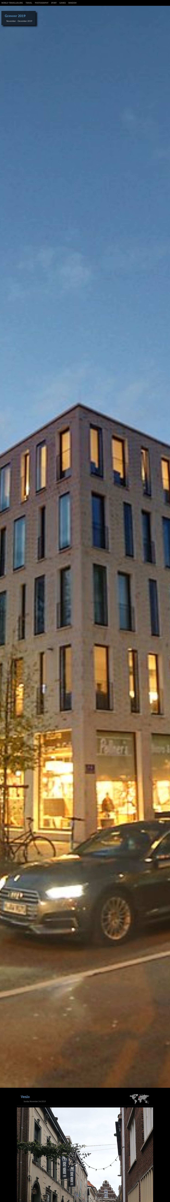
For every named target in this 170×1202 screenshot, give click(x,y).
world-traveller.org (12, 2)
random (72, 2)
